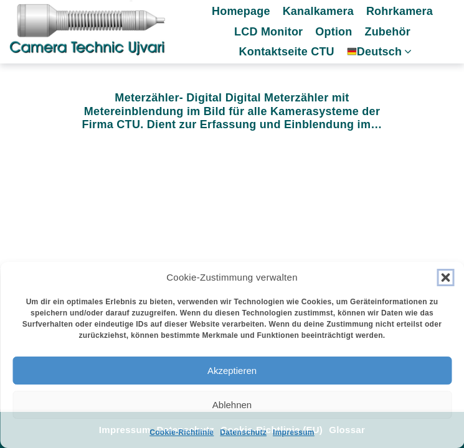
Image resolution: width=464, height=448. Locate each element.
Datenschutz (243, 432)
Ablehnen (232, 404)
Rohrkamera (399, 11)
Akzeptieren (232, 370)
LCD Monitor (268, 32)
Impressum (294, 432)
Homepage (241, 11)
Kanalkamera (318, 11)
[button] (445, 277)
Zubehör (387, 32)
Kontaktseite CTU (286, 51)
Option (333, 32)
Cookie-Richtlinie (181, 432)
